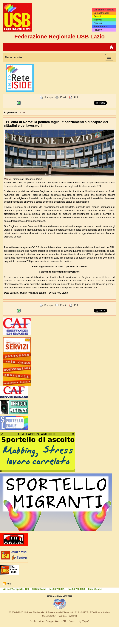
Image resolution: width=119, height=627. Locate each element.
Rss (9, 583)
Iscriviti (98, 19)
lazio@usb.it (95, 589)
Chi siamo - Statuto (104, 9)
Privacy (98, 30)
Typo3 (85, 621)
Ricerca (98, 23)
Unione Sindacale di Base (38, 612)
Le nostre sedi (101, 13)
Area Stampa (100, 26)
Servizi (97, 16)
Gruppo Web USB (56, 621)
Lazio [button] (22, 112)
